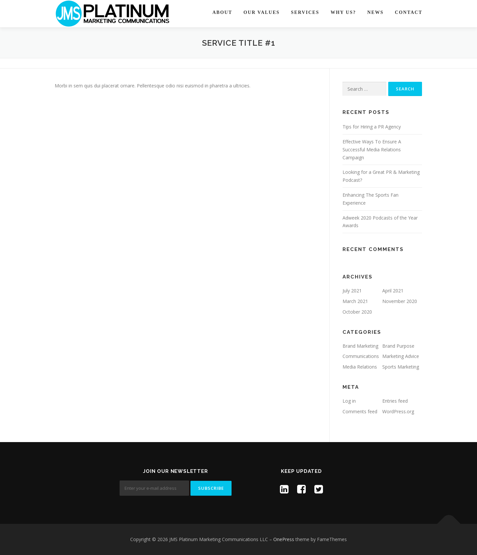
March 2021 (355, 301)
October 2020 (357, 312)
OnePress (283, 539)
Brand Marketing (360, 346)
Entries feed (395, 401)
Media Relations (360, 367)
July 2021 (352, 290)
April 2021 (392, 290)
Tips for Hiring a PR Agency (372, 127)
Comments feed (360, 411)
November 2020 (399, 301)
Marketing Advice (400, 356)
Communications (361, 356)
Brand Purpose (398, 346)
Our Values (261, 12)
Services (305, 12)
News (375, 12)
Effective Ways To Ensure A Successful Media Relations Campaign (372, 149)
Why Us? (343, 12)
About (222, 12)
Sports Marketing (400, 367)
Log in (349, 401)
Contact (408, 12)
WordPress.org (398, 411)
